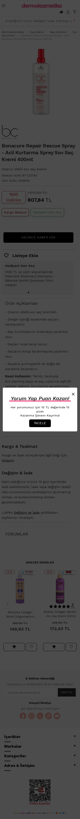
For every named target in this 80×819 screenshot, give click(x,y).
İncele (40, 423)
